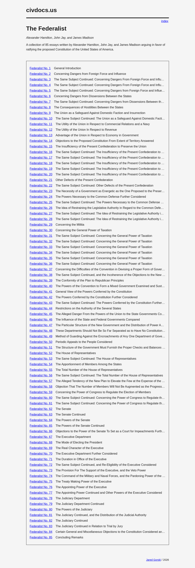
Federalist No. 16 (41, 152)
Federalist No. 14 (41, 140)
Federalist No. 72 (41, 464)
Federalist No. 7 (40, 101)
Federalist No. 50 (41, 341)
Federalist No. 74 (41, 476)
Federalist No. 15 (41, 146)
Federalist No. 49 (41, 336)
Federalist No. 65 (41, 425)
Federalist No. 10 (41, 118)
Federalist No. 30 (41, 230)
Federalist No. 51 (41, 347)
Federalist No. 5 (40, 90)
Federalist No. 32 (41, 241)
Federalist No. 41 (41, 291)
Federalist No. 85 (41, 537)
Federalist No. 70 (41, 453)
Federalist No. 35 (41, 258)
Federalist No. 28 (41, 219)
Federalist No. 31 (41, 235)
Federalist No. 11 (41, 124)
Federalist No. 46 (41, 319)
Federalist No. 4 (40, 85)
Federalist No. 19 (41, 168)
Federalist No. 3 (40, 79)
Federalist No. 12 (41, 129)
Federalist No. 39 (41, 280)
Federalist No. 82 (41, 520)
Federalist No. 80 (41, 509)
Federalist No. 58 (41, 386)
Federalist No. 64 (41, 420)
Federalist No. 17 (41, 157)
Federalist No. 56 (41, 375)
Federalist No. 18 (41, 163)
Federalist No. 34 (41, 252)
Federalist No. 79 (41, 503)
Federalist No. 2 (40, 73)
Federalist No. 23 (41, 191)
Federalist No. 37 (41, 269)
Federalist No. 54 (41, 364)
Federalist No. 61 (41, 403)
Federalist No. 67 (41, 436)
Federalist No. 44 (41, 308)
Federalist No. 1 (40, 68)
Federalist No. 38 (41, 274)
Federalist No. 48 (41, 330)
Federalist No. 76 (41, 487)
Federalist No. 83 (41, 526)
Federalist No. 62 (41, 409)
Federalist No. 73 (41, 470)
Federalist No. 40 (41, 286)
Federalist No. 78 (41, 498)
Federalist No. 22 (41, 185)
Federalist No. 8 (40, 107)
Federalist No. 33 (41, 247)
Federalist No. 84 (41, 531)
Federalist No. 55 (41, 369)
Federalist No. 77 (41, 492)
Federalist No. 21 (41, 180)
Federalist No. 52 (41, 353)
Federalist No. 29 (41, 224)
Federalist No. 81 (41, 515)
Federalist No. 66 (41, 431)
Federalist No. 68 (41, 442)
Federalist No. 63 (41, 414)
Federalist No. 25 (41, 202)
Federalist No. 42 (41, 297)
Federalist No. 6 (40, 96)
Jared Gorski (153, 559)
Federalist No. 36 (41, 263)
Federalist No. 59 (41, 392)
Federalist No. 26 (41, 207)
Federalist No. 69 (41, 448)
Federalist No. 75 (41, 481)
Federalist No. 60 (41, 397)
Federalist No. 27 (41, 213)
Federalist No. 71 (41, 459)
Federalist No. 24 (41, 196)
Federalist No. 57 (41, 381)
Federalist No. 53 (41, 358)
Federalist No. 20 (41, 174)
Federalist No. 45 (41, 314)
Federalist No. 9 (40, 112)
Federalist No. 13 (41, 135)
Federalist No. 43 (41, 302)
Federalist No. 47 (41, 325)
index (164, 21)
